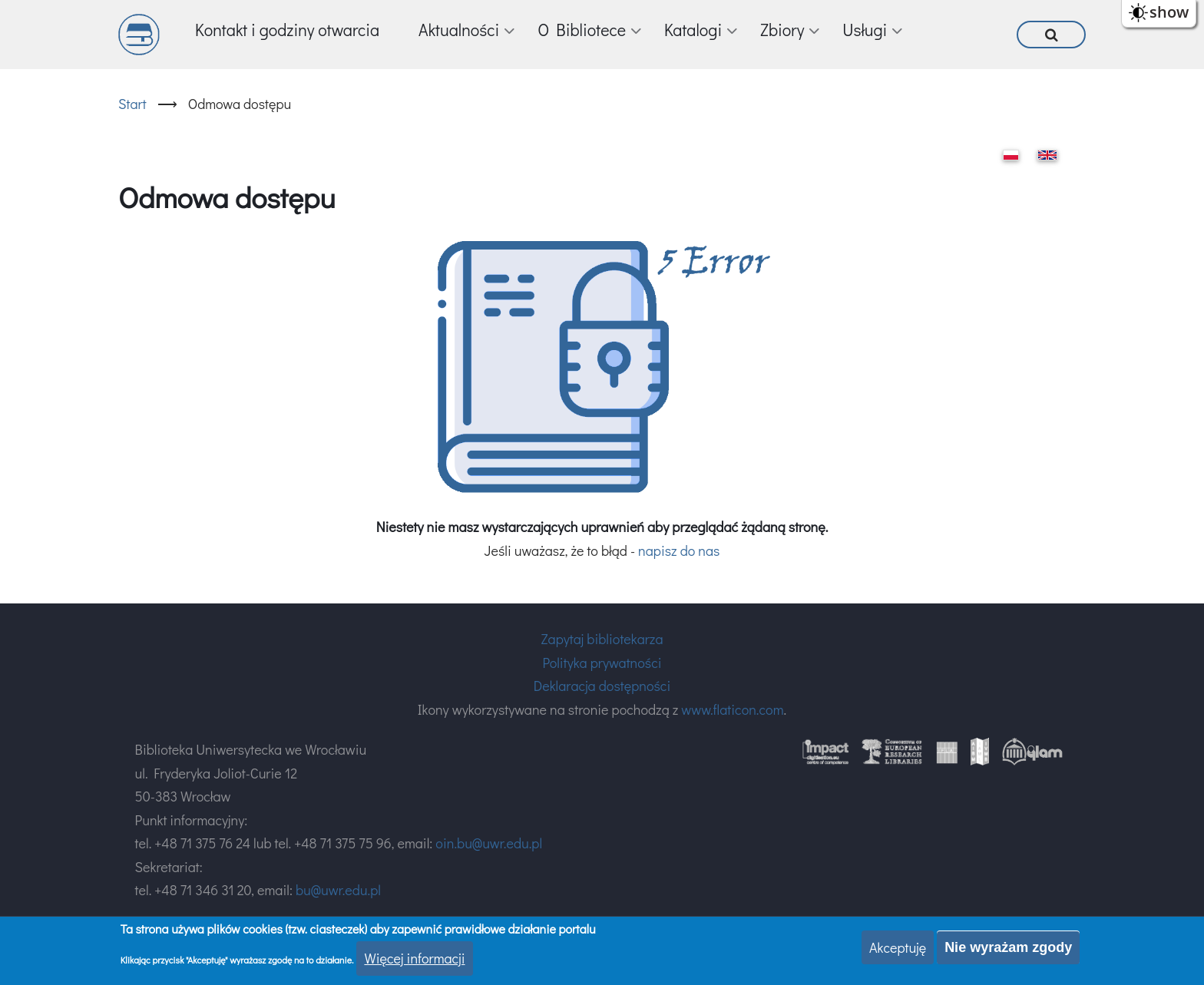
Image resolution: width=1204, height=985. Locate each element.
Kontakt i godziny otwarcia (287, 29)
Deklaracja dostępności (602, 685)
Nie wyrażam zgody (1008, 948)
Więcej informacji (414, 959)
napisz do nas (678, 550)
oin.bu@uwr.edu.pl (488, 843)
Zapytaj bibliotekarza (602, 639)
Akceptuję (897, 948)
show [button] (1169, 12)
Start (132, 103)
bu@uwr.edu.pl (338, 890)
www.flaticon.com (732, 709)
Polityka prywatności (601, 662)
